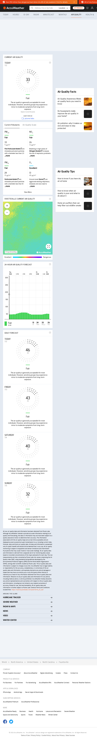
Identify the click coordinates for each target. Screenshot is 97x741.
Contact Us (74, 673)
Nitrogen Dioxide (35, 151)
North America (17, 662)
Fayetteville (63, 662)
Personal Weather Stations (81, 683)
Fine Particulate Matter (13, 149)
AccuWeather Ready (10, 711)
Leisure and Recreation (53, 711)
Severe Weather (69, 711)
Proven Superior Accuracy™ (12, 673)
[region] (28, 228)
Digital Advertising (46, 673)
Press (65, 673)
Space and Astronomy (10, 715)
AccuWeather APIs (45, 683)
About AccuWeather (30, 673)
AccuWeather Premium (10, 702)
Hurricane (39, 711)
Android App (18, 692)
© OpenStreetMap (11, 252)
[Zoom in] (7, 205)
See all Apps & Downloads (34, 692)
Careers (58, 673)
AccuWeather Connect (61, 683)
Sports (23, 715)
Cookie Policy (46, 735)
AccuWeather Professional (30, 702)
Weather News (40, 715)
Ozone (42, 179)
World (4, 662)
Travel (30, 715)
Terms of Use (25, 735)
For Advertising (31, 683)
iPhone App (7, 692)
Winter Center (52, 715)
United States (32, 662)
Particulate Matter (12, 179)
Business (23, 711)
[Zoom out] (7, 212)
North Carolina (49, 662)
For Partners (19, 683)
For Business (7, 683)
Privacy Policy (36, 735)
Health (31, 711)
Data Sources (70, 735)
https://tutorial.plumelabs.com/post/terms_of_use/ (28, 590)
